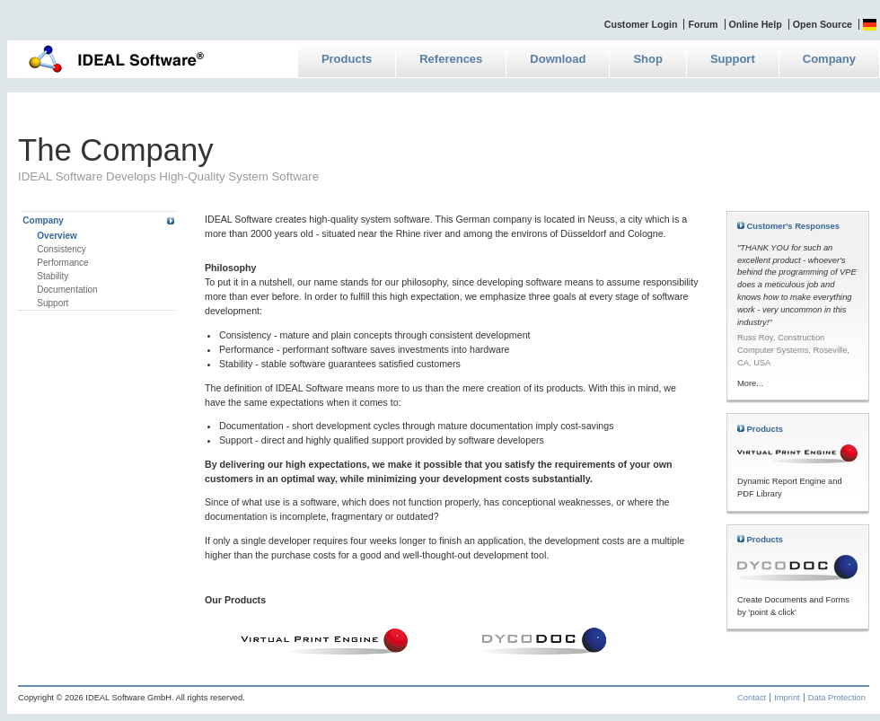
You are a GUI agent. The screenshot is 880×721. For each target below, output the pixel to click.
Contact (751, 697)
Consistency (61, 249)
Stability (52, 276)
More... (750, 383)
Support (732, 59)
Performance (62, 263)
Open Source (822, 24)
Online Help (755, 24)
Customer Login (641, 24)
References (450, 59)
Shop (648, 59)
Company (829, 59)
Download (557, 59)
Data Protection (837, 697)
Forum (702, 24)
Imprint (787, 697)
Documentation (67, 290)
